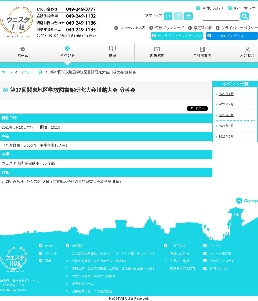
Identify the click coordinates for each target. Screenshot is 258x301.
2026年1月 (226, 94)
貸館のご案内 (179, 253)
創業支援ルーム (83, 283)
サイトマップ (244, 8)
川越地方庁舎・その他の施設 (92, 291)
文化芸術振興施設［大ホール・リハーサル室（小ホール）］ (114, 253)
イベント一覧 (31, 72)
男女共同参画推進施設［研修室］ (95, 276)
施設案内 (78, 245)
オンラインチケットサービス (180, 36)
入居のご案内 (179, 260)
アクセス (216, 245)
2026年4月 (226, 125)
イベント (51, 253)
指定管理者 (203, 28)
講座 (48, 260)
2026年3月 (226, 115)
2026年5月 (226, 136)
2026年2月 (226, 104)
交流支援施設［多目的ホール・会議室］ (100, 260)
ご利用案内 (178, 245)
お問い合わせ (213, 8)
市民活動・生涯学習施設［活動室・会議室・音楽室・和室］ (114, 268)
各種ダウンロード (169, 28)
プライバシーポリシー (239, 28)
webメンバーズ (231, 36)
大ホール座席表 (132, 28)
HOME (50, 245)
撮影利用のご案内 (182, 268)
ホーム (6, 72)
